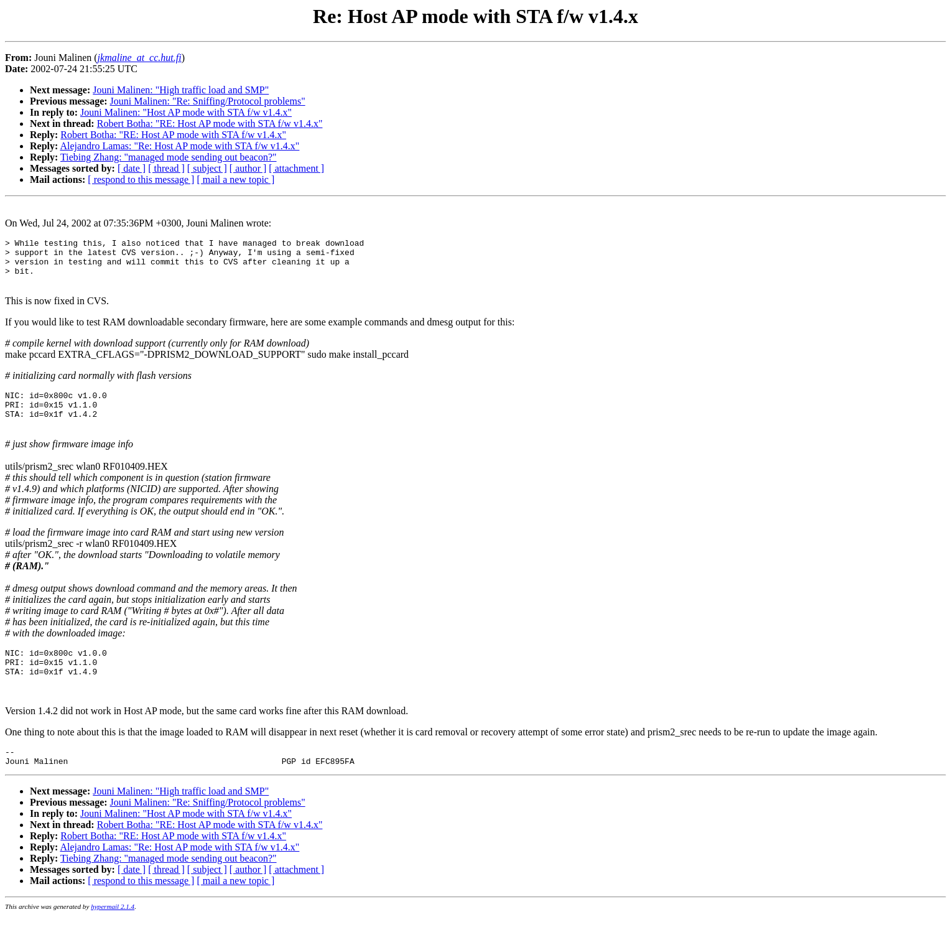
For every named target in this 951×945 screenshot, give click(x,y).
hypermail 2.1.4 (112, 936)
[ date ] (132, 168)
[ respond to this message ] (141, 179)
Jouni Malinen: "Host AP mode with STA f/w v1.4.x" (186, 112)
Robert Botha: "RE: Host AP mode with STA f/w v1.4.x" (210, 123)
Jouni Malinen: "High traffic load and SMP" (181, 90)
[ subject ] (207, 168)
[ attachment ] (296, 168)
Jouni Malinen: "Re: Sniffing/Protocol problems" (207, 101)
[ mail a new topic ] (235, 179)
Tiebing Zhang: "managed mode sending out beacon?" (168, 157)
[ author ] (248, 168)
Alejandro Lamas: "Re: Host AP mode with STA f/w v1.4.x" (179, 146)
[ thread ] (166, 168)
